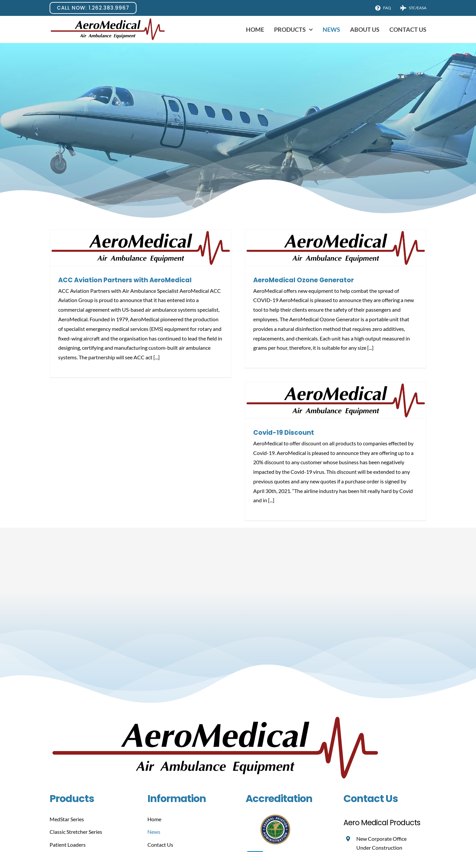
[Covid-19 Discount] (335, 400)
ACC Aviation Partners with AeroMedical (125, 280)
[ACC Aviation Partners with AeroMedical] (140, 248)
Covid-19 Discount (283, 432)
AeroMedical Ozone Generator (303, 280)
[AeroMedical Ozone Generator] (335, 248)
